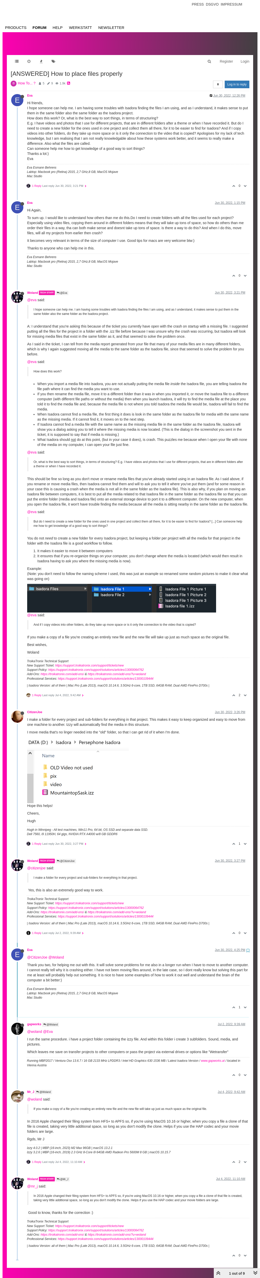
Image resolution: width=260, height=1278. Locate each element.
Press (198, 4)
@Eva (62, 287)
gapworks (34, 1019)
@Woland (56, 952)
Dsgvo (212, 4)
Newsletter (111, 27)
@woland (34, 1026)
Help (57, 27)
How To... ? (27, 78)
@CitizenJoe (66, 856)
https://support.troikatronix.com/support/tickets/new (89, 660)
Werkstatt (80, 27)
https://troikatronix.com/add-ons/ (62, 669)
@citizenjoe (36, 863)
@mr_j (32, 1181)
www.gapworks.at (212, 1055)
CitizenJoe (34, 707)
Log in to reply (237, 79)
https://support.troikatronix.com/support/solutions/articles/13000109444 (105, 673)
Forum (39, 27)
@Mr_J (62, 1174)
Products (15, 27)
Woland (32, 288)
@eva (32, 295)
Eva (29, 90)
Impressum (231, 4)
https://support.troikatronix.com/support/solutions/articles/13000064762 (96, 665)
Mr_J (30, 1087)
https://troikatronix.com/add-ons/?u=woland (117, 669)
